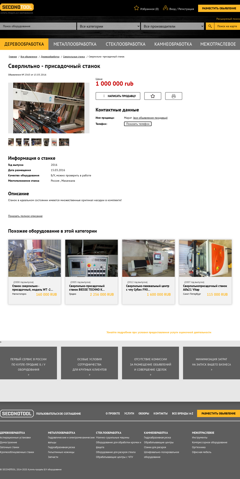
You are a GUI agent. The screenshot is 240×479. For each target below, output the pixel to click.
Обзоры (144, 413)
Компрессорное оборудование (209, 442)
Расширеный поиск (228, 19)
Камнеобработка (173, 44)
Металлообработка (74, 44)
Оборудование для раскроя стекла (115, 452)
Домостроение (8, 442)
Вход (172, 9)
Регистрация (186, 9)
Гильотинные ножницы (61, 452)
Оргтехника (198, 447)
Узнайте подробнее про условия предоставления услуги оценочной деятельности (159, 332)
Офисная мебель (201, 452)
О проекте (113, 413)
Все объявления (29, 56)
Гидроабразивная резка (61, 447)
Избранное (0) (149, 9)
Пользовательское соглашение (58, 413)
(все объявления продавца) (150, 118)
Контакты (161, 413)
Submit (210, 26)
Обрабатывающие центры (159, 442)
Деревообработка (24, 44)
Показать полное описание (25, 216)
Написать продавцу (119, 96)
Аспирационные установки (15, 437)
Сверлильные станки (74, 56)
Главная (13, 56)
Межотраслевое (218, 44)
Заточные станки (9, 447)
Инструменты (199, 437)
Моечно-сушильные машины (112, 437)
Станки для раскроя (155, 447)
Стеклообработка (125, 44)
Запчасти (53, 457)
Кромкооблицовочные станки (17, 452)
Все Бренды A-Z (182, 413)
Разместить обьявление (219, 8)
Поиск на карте (227, 26)
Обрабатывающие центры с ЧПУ (114, 457)
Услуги (129, 413)
